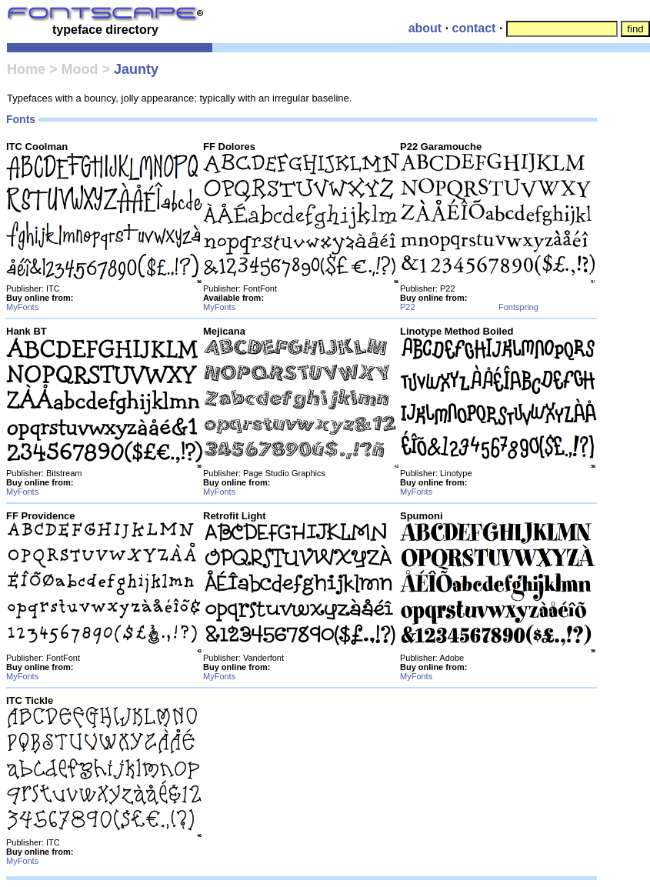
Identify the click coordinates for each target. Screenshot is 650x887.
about (425, 28)
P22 (407, 307)
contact (474, 28)
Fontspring (518, 307)
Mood (79, 69)
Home (26, 69)
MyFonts (22, 307)
